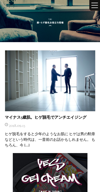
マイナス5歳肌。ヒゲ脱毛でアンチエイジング (46, 117)
